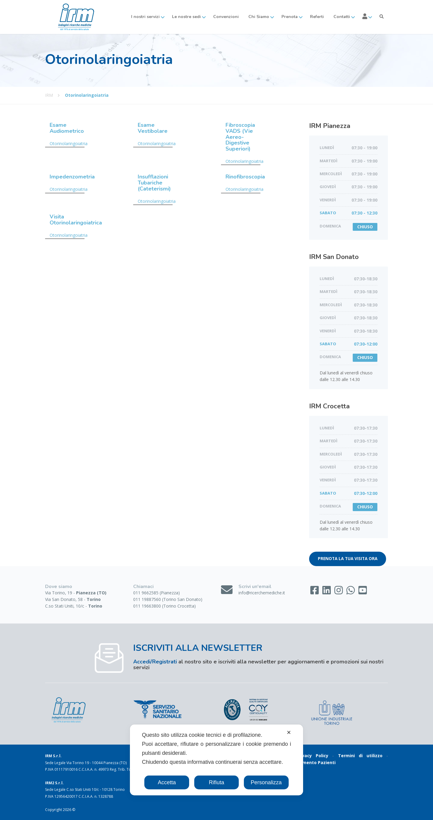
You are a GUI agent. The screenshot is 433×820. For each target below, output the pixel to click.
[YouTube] (362, 592)
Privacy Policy (312, 755)
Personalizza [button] (266, 782)
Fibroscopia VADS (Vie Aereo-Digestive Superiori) (240, 136)
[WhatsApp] (351, 592)
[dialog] (216, 759)
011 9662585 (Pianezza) (156, 593)
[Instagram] (339, 592)
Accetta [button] (167, 782)
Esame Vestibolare (152, 128)
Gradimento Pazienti (313, 762)
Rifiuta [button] (216, 782)
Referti (317, 17)
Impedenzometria (72, 176)
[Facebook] (315, 592)
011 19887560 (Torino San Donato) (167, 599)
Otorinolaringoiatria (69, 143)
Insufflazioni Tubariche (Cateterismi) (154, 182)
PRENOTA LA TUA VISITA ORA (347, 558)
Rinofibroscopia (245, 176)
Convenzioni (226, 17)
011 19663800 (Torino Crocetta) (164, 606)
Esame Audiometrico (67, 128)
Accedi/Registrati (155, 661)
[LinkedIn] (327, 592)
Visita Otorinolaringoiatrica (76, 219)
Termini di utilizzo (360, 755)
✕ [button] (289, 733)
